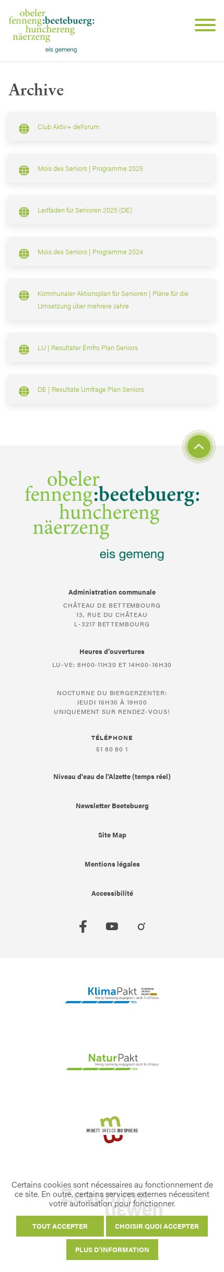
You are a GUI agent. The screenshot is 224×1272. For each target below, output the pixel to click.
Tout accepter (60, 1226)
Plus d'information (112, 1249)
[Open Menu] (201, 26)
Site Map (112, 834)
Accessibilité (112, 893)
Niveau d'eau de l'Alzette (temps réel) (112, 776)
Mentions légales (112, 864)
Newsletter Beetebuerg (112, 805)
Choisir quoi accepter (157, 1226)
